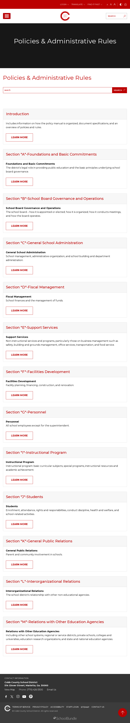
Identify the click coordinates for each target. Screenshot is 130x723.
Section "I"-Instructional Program (36, 452)
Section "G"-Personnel (26, 412)
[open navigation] (7, 16)
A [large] (115, 4)
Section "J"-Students (24, 497)
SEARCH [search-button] (119, 90)
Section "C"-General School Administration (44, 243)
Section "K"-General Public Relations (39, 541)
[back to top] (122, 712)
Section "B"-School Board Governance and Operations (55, 198)
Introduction (17, 114)
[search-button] (124, 16)
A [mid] (111, 4)
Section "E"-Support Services (32, 327)
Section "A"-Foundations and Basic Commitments (51, 154)
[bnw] (121, 4)
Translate (77, 4)
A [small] (107, 4)
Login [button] (63, 4)
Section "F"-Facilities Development (38, 372)
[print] (125, 4)
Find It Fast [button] (94, 4)
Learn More (19, 137)
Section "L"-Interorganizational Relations (43, 581)
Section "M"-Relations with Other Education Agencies (55, 622)
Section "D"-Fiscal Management (35, 287)
